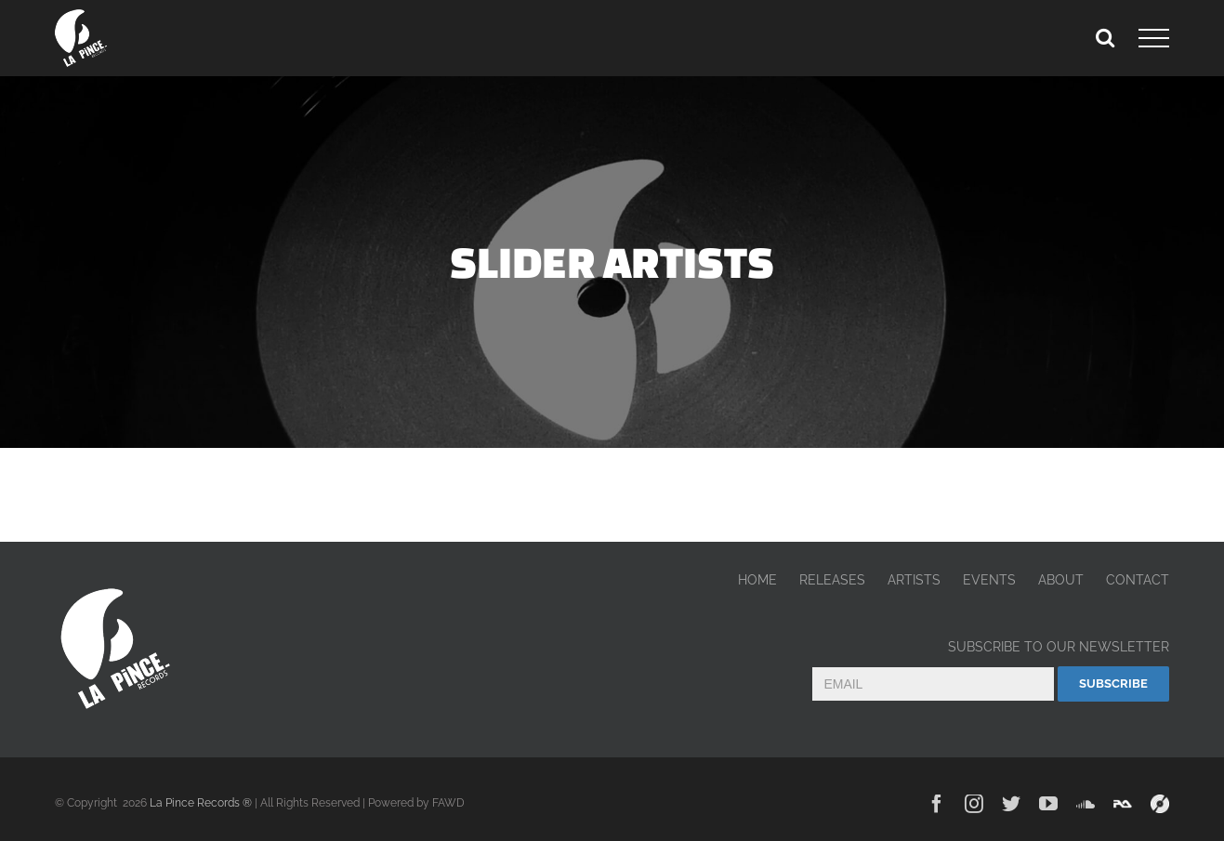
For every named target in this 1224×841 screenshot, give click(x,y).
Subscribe (1113, 683)
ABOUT (1061, 579)
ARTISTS (914, 579)
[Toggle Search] (1105, 37)
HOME (757, 579)
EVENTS (989, 579)
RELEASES (832, 579)
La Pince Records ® (201, 802)
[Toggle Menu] (1153, 38)
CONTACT (1137, 579)
